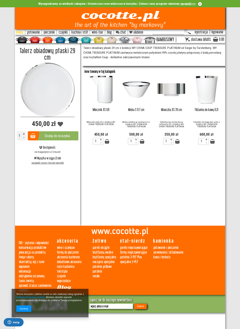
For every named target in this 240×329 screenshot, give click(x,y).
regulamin (24, 267)
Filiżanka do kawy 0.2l (206, 110)
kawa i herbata (162, 257)
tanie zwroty (26, 281)
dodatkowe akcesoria (69, 262)
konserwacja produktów (32, 248)
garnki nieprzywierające (134, 248)
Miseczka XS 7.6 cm (171, 110)
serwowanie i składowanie (168, 252)
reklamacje (25, 271)
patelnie (97, 271)
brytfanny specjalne (104, 257)
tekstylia (62, 271)
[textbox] (168, 32)
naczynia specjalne (104, 262)
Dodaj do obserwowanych (60, 124)
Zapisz (140, 306)
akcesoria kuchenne (68, 257)
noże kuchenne (65, 267)
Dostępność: (47, 147)
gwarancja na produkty (32, 252)
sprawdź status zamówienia (35, 286)
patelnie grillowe (102, 267)
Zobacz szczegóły (107, 141)
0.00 (221, 39)
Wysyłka (40, 158)
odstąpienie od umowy (32, 276)
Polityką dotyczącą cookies (30, 297)
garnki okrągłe (101, 248)
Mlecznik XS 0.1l (101, 110)
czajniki (61, 276)
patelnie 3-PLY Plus (131, 257)
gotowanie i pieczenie (166, 248)
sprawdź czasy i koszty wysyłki (47, 162)
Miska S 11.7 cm (136, 110)
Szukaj (187, 32)
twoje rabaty (26, 257)
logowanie (217, 32)
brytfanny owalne (103, 252)
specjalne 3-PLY (129, 262)
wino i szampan (66, 248)
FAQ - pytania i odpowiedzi (34, 243)
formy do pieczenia (68, 252)
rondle (96, 276)
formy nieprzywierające (133, 252)
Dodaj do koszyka (57, 136)
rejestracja (201, 32)
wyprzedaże (64, 281)
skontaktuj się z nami (31, 262)
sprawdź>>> (188, 3)
